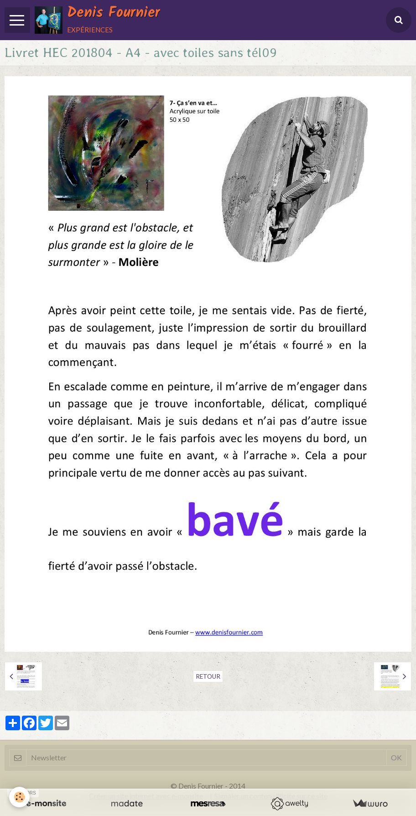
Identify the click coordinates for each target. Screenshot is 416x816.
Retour (208, 676)
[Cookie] (19, 797)
